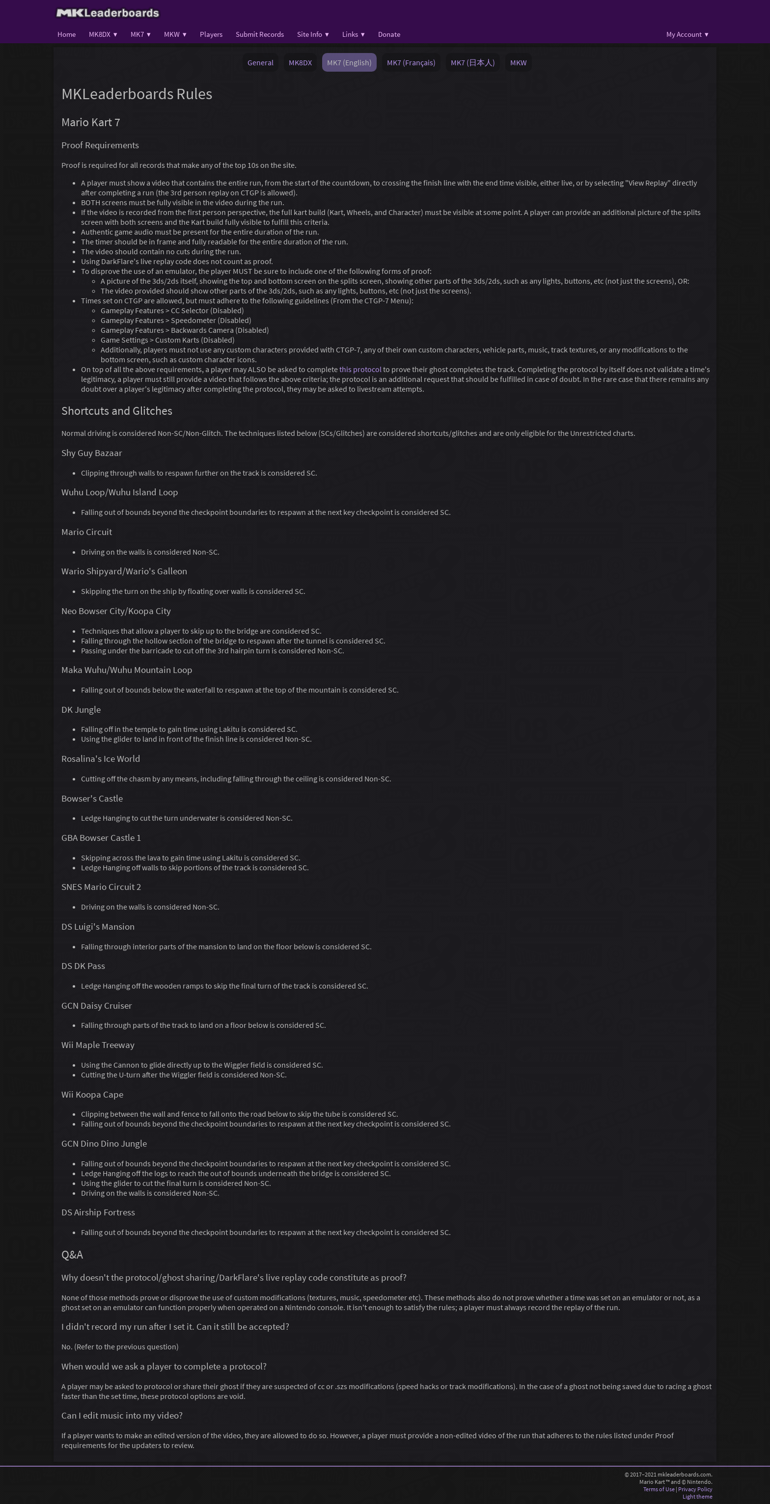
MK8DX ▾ (103, 34)
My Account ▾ (687, 34)
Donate (389, 34)
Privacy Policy (695, 1489)
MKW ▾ (175, 34)
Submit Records (260, 34)
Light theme (698, 1496)
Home (66, 34)
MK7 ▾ (141, 34)
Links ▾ (353, 34)
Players (211, 34)
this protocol (360, 369)
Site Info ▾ (313, 34)
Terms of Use (659, 1489)
